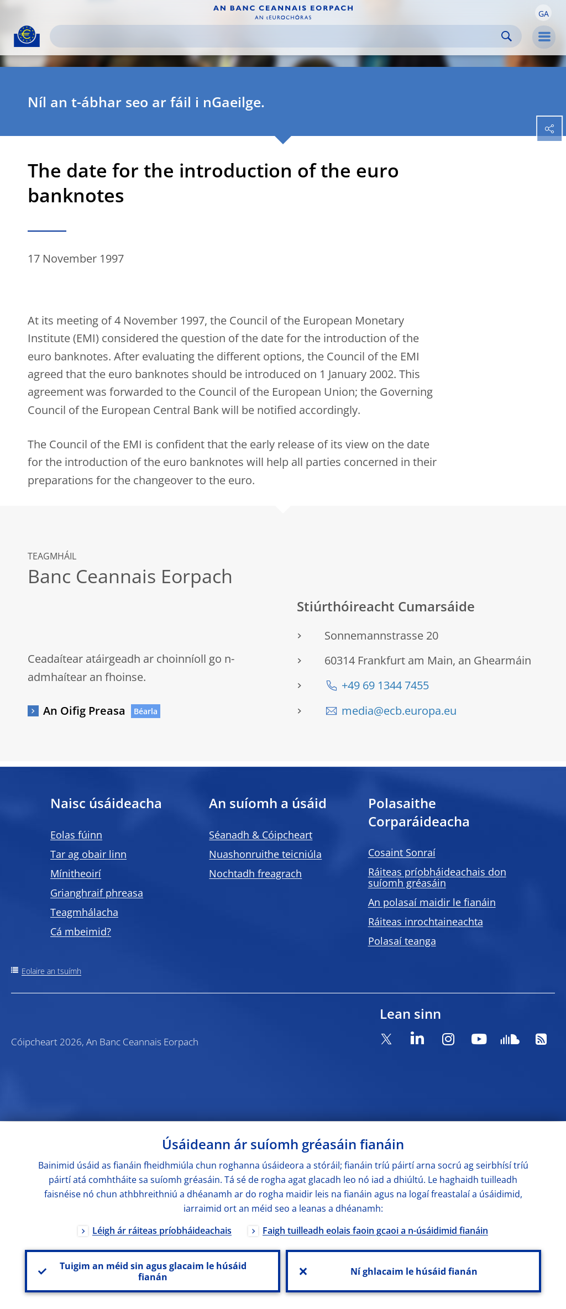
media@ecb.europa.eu (399, 710)
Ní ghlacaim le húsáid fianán (413, 1271)
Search (506, 36)
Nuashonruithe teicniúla (265, 854)
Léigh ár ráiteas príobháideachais (162, 1230)
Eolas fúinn (76, 834)
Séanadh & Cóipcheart (260, 834)
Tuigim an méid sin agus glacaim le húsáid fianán (152, 1270)
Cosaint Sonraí (402, 852)
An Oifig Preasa (84, 710)
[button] (543, 12)
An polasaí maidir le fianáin (432, 902)
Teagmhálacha (84, 912)
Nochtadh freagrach (255, 873)
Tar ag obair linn (88, 854)
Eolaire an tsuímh (51, 971)
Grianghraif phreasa (96, 892)
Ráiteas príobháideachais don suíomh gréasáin (437, 877)
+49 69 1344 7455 (385, 685)
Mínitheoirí (75, 873)
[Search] (276, 36)
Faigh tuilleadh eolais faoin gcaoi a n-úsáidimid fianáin (375, 1230)
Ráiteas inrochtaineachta (425, 921)
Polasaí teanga (402, 940)
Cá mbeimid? (80, 931)
